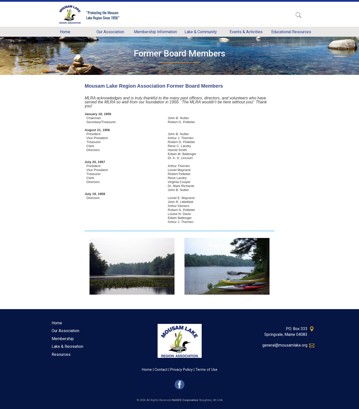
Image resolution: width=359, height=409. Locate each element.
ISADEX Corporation (185, 400)
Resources (61, 354)
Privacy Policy (181, 370)
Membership (63, 338)
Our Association (65, 330)
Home (57, 323)
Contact (161, 370)
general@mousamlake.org (284, 345)
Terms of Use (206, 370)
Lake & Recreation (67, 346)
